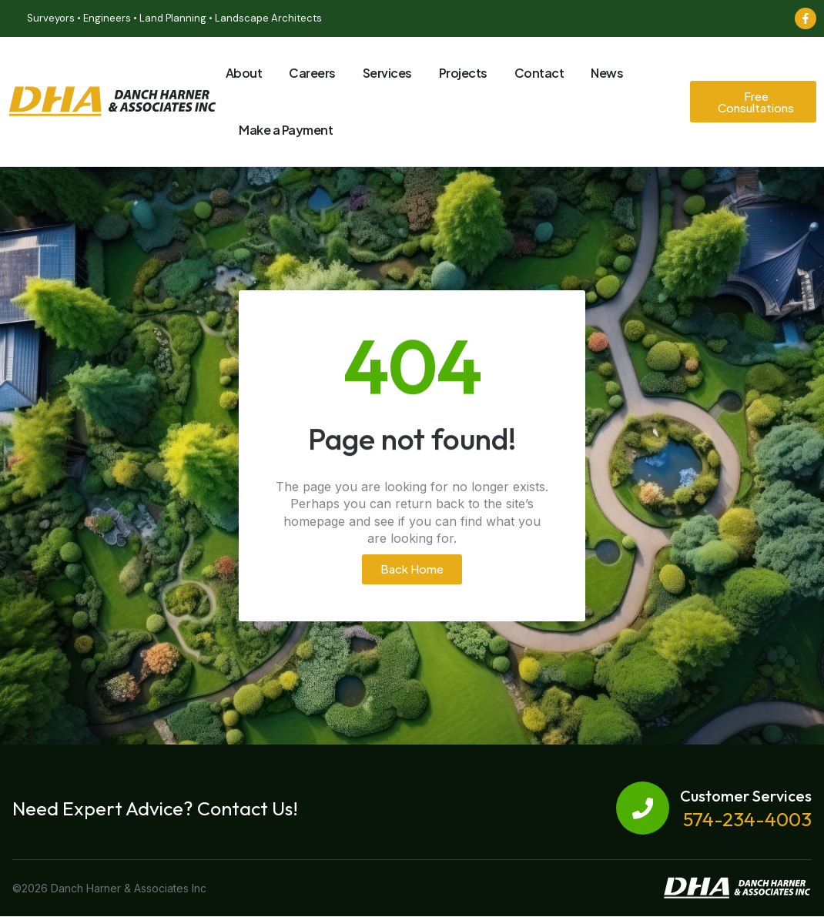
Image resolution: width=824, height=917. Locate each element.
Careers (312, 73)
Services (387, 73)
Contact (539, 73)
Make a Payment (286, 130)
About (244, 73)
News (607, 73)
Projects (463, 73)
